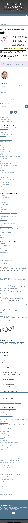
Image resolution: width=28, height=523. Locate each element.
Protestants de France (4, 254)
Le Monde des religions (5, 211)
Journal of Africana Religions (6, 477)
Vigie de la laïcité (3, 220)
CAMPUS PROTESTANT (5, 435)
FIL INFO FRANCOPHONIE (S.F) (6, 140)
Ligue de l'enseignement (5, 184)
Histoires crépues (3, 237)
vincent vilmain (7, 63)
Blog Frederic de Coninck (5, 170)
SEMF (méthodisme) (4, 421)
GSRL (2, 343)
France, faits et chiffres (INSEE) (6, 200)
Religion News (3, 202)
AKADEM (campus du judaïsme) (6, 232)
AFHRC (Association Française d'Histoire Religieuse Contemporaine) (14, 419)
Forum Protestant (3, 230)
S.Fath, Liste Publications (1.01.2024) (7, 99)
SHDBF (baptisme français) (5, 437)
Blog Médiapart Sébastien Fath (6, 168)
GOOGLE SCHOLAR (4, 129)
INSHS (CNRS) (3, 433)
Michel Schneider (4, 304)
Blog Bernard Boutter (4, 154)
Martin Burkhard (4, 317)
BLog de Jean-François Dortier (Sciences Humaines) (10, 474)
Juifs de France (3, 243)
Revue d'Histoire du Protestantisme (7, 174)
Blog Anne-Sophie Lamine (5, 186)
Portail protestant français (5, 199)
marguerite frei (3, 279)
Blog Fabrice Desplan (4, 153)
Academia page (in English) (5, 95)
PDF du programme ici (5, 58)
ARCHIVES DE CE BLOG (5, 130)
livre (18, 343)
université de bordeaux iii (21, 64)
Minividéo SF (4, 369)
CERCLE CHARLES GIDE (5, 160)
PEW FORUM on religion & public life (7, 469)
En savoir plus (8, 522)
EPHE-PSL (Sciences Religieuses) (6, 414)
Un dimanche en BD (6, 396)
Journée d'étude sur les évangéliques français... (17, 268)
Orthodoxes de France (5, 252)
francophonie (12, 343)
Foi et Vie (2, 189)
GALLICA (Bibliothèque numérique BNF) (8, 409)
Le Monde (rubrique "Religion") (6, 214)
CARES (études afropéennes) (6, 451)
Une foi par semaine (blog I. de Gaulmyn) (8, 216)
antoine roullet (13, 63)
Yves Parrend (3, 291)
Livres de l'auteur (5, 367)
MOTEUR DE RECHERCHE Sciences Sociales (9, 127)
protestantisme (23, 345)
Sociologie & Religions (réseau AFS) (7, 476)
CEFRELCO (2, 426)
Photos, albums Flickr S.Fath (5, 119)
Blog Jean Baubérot (4, 167)
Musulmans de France (4, 250)
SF (0, 274)
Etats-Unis (16, 345)
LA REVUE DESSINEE (4, 221)
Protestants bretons (4, 423)
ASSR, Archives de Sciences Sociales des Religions (10, 458)
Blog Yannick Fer (3, 149)
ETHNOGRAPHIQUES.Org (5, 486)
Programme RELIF (5, 377)
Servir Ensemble (3, 235)
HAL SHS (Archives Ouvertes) (6, 465)
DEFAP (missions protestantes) (6, 428)
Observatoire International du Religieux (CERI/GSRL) (10, 403)
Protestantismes (5, 381)
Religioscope (2, 195)
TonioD (1, 286)
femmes (4, 64)
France (22, 343)
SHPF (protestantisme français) (6, 416)
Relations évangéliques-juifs (8, 384)
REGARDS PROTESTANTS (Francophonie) (8, 165)
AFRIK (1, 218)
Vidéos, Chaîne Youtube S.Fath (6, 121)
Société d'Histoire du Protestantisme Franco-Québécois (11, 483)
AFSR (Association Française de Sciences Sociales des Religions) (13, 457)
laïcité (6, 343)
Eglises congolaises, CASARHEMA (7, 179)
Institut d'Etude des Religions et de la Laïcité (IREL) (10, 410)
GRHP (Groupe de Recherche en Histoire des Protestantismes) (13, 424)
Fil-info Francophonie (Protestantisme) (8, 172)
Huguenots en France (4, 188)
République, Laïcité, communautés (9, 391)
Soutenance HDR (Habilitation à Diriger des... (13, 298)
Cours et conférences (6, 360)
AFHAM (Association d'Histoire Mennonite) (8, 445)
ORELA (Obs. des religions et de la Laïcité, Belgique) (10, 228)
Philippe (2, 268)
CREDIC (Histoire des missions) (6, 438)
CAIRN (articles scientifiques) (6, 134)
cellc (15, 64)
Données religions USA (5, 467)
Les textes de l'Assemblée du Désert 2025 (15, 286)
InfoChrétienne (3, 181)
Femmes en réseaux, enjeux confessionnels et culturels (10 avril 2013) (13, 29)
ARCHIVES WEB (3, 136)
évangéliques (9, 345)
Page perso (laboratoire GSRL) (6, 94)
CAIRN (1, 488)
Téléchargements (5, 393)
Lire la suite (2, 86)
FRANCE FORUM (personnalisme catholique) (9, 234)
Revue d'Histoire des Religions (6, 479)
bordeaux (2, 65)
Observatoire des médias (5, 197)
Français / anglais (3, 92)
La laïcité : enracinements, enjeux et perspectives (14, 274)
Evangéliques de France (5, 245)
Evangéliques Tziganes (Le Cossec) (7, 175)
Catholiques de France (4, 247)
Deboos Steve (3, 261)
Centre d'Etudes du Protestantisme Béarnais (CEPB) (10, 430)
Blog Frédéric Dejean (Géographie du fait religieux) (10, 156)
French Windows (3, 158)
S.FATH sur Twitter (4, 132)
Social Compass (3, 481)
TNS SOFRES (2, 471)
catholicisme (3, 348)
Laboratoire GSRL (4, 412)
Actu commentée (5, 358)
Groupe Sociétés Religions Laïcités (7, 494)
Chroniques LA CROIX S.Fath (6, 227)
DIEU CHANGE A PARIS (4, 417)
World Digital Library (4, 447)
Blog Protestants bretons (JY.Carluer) (7, 163)
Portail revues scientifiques (5, 464)
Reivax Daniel (3, 310)
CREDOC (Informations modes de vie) (7, 462)
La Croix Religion (3, 209)
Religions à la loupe (6, 389)
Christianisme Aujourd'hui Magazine (7, 223)
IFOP (1, 472)
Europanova (2, 206)
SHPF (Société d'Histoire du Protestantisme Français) (11, 484)
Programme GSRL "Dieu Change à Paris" (10, 372)
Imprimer (23, 65)
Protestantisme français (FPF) (6, 177)
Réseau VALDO (3, 449)
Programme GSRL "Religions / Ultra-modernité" (11, 374)
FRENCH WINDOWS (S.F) (5, 141)
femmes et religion (9, 64)
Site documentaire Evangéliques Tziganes (8, 213)
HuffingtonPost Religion (5, 207)
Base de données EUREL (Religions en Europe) (9, 460)
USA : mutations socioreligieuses (8, 398)
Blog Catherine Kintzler (5, 182)
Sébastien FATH (14, 4)
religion (2, 345)
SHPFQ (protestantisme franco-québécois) (9, 442)
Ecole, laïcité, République (7, 362)
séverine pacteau (20, 63)
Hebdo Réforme (3, 225)
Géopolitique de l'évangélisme (8, 365)
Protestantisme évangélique (8, 379)
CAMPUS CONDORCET (4, 431)
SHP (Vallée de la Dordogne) (6, 444)
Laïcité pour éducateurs (5, 204)
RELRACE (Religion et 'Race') (5, 440)
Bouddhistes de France (5, 248)
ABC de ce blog (5, 355)
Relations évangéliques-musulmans (9, 386)
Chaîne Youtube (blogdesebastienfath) (8, 161)
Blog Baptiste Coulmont (5, 151)
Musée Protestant (4, 147)
